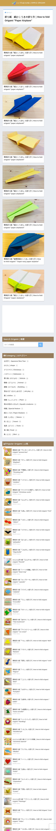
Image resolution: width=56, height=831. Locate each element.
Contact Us (38, 825)
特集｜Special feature (14, 265)
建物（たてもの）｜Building (16, 243)
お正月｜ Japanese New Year (17, 217)
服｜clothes (10, 252)
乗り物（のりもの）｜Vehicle (16, 235)
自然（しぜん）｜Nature (15, 274)
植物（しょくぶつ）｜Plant (16, 256)
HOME (17, 825)
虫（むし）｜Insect (13, 278)
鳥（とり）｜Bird (12, 291)
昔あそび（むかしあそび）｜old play (19, 248)
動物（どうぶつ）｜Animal (16, 239)
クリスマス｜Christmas (14, 226)
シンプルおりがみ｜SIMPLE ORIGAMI (28, 3)
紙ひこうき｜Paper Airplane (16, 270)
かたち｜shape (11, 222)
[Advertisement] (28, 175)
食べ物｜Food (11, 287)
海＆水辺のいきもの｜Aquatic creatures (21, 261)
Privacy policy (26, 825)
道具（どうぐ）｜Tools (14, 283)
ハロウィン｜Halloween (14, 230)
